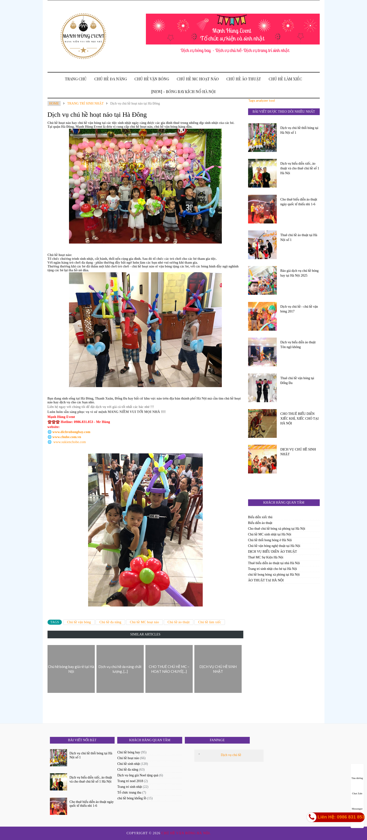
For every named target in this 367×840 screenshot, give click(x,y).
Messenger (357, 804)
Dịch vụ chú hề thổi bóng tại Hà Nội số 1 (299, 130)
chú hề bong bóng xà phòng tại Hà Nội (274, 574)
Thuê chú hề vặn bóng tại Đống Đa (297, 380)
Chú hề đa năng (110, 78)
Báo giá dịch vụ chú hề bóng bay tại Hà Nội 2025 (299, 273)
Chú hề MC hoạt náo (198, 78)
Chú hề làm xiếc (285, 78)
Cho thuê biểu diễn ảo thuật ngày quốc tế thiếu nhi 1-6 (298, 202)
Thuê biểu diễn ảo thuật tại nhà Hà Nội (274, 563)
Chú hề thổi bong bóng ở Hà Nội (270, 540)
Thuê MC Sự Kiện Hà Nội (265, 557)
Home (54, 103)
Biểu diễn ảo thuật (260, 523)
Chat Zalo (357, 789)
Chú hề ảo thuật (243, 78)
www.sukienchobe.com (69, 442)
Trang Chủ (76, 78)
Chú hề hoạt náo (128, 758)
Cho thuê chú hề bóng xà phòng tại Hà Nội (276, 528)
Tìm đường (357, 773)
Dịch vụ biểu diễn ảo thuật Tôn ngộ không (298, 344)
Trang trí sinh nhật (85, 103)
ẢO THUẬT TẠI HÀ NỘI (266, 580)
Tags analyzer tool (261, 100)
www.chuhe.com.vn (67, 437)
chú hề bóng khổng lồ (131, 798)
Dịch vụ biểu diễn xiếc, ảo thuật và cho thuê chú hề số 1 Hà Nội (299, 168)
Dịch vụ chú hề (231, 755)
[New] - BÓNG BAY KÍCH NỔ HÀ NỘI (183, 91)
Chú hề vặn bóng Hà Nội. (186, 833)
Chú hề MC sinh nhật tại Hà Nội (269, 534)
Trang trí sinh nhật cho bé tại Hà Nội (272, 569)
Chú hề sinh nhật (128, 764)
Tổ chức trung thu (129, 792)
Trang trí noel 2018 (130, 781)
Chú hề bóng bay (128, 752)
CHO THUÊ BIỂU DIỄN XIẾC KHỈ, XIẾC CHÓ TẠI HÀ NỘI (299, 418)
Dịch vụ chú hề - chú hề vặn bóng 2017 (299, 309)
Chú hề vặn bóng (151, 78)
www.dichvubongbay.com (71, 432)
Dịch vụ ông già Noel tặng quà (137, 775)
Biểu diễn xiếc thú (260, 517)
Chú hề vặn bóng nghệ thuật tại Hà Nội (274, 546)
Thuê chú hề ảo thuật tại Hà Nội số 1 (298, 237)
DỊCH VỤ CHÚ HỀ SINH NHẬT (298, 452)
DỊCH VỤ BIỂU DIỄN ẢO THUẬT (272, 551)
